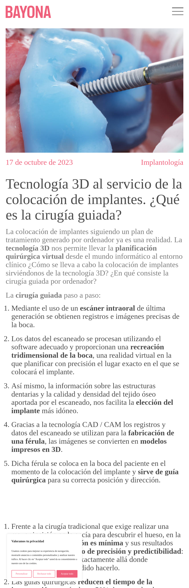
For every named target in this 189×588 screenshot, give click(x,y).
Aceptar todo (67, 573)
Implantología (162, 162)
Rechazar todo (44, 573)
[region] (44, 557)
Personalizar (22, 573)
